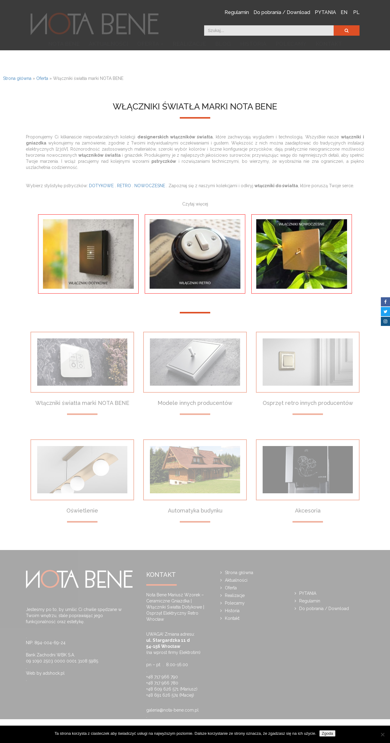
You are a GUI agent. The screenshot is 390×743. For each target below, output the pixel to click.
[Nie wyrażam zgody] (382, 734)
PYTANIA (325, 12)
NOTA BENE (64, 58)
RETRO (124, 185)
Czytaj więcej (195, 204)
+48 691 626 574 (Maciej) (170, 695)
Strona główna (17, 78)
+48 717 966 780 (162, 682)
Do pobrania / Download (282, 12)
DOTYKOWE (101, 185)
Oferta (150, 58)
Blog (223, 58)
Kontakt (329, 58)
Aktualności (108, 58)
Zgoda (327, 733)
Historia (253, 58)
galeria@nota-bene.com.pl (172, 710)
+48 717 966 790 (162, 676)
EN (344, 12)
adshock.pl (54, 673)
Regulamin (237, 12)
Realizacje (189, 58)
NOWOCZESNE (149, 185)
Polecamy (291, 58)
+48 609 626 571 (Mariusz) (171, 689)
